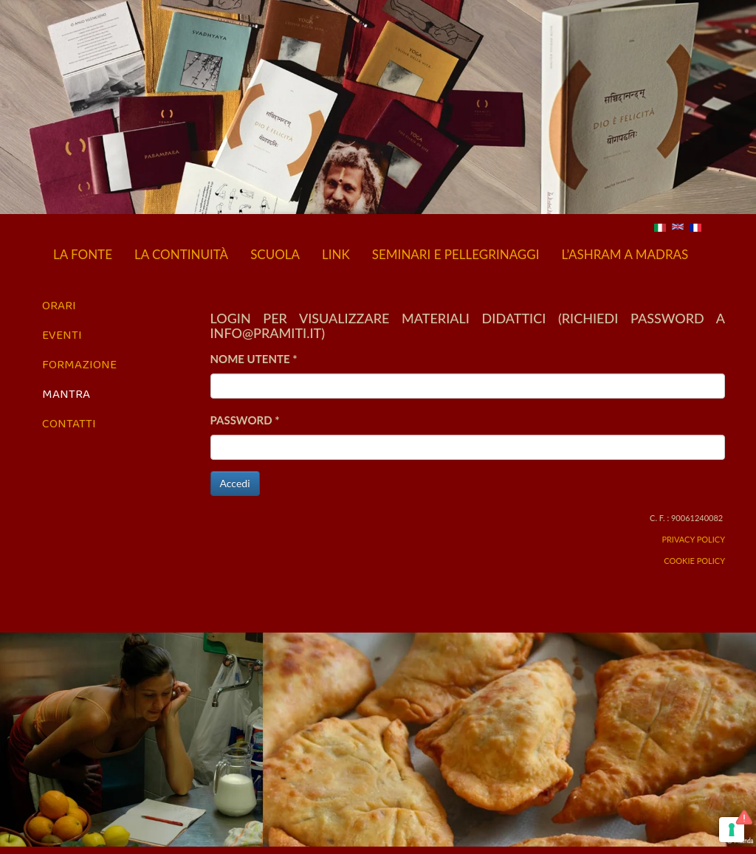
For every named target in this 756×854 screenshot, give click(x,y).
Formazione (79, 364)
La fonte (82, 254)
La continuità (181, 254)
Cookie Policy (694, 560)
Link (336, 254)
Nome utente (254, 358)
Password (245, 420)
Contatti (69, 423)
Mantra (66, 394)
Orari (59, 305)
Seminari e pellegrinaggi (456, 254)
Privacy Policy (693, 539)
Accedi (235, 483)
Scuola (275, 254)
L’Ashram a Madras (624, 254)
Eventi (62, 335)
